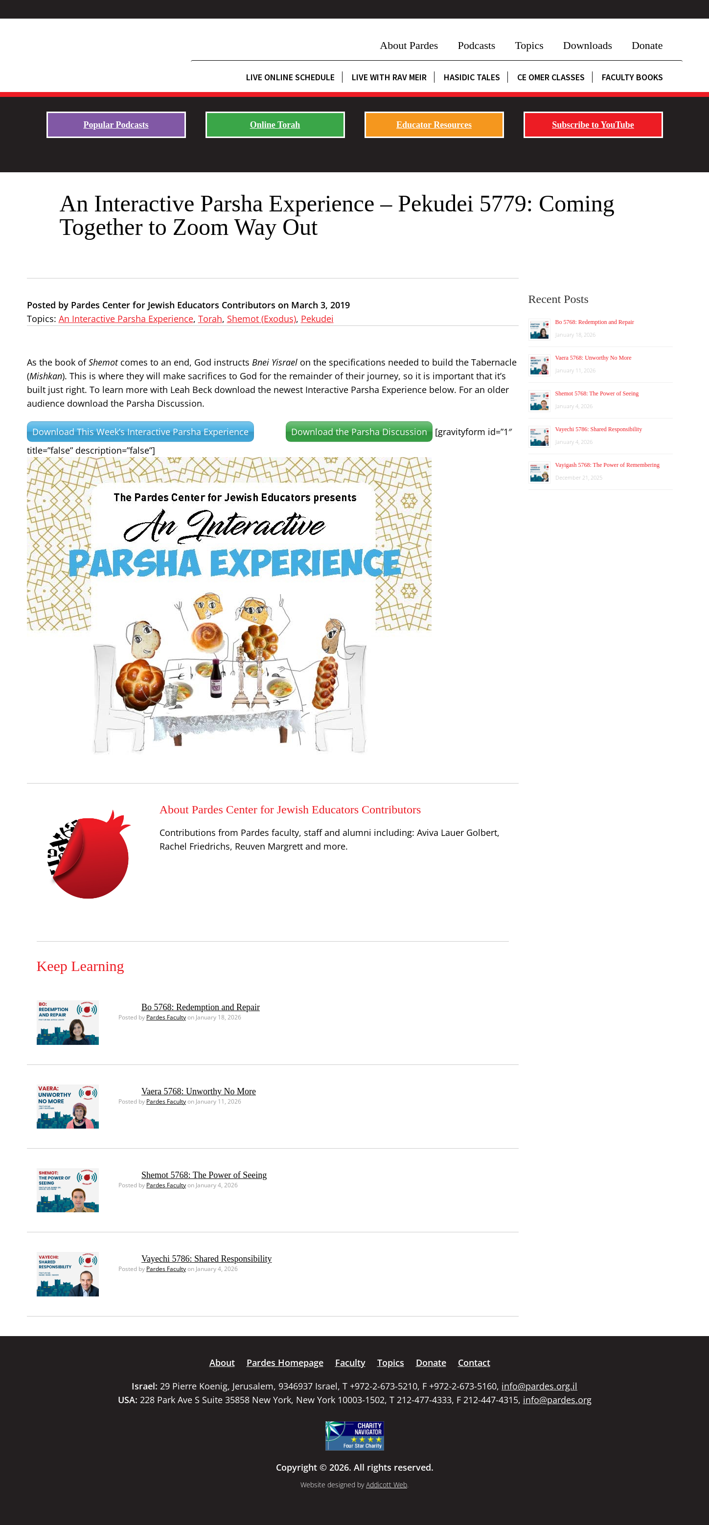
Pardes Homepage (285, 1362)
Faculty (350, 1362)
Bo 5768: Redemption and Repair (200, 1007)
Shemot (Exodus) (261, 318)
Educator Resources (434, 125)
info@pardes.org (557, 1400)
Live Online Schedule (290, 77)
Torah (210, 318)
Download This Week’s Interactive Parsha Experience (140, 432)
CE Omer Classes (551, 77)
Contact (474, 1362)
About (222, 1362)
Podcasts (476, 45)
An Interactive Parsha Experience (126, 318)
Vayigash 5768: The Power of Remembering (607, 465)
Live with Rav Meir (389, 77)
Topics (529, 45)
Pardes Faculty (166, 1017)
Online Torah (275, 125)
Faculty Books (632, 77)
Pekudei (317, 318)
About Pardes (409, 45)
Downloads (587, 45)
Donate (647, 45)
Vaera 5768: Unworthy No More (198, 1091)
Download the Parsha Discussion (359, 432)
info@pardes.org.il (539, 1386)
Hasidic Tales (472, 77)
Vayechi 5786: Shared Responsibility (206, 1259)
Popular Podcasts (115, 125)
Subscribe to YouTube (593, 125)
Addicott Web (386, 1484)
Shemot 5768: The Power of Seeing (204, 1175)
